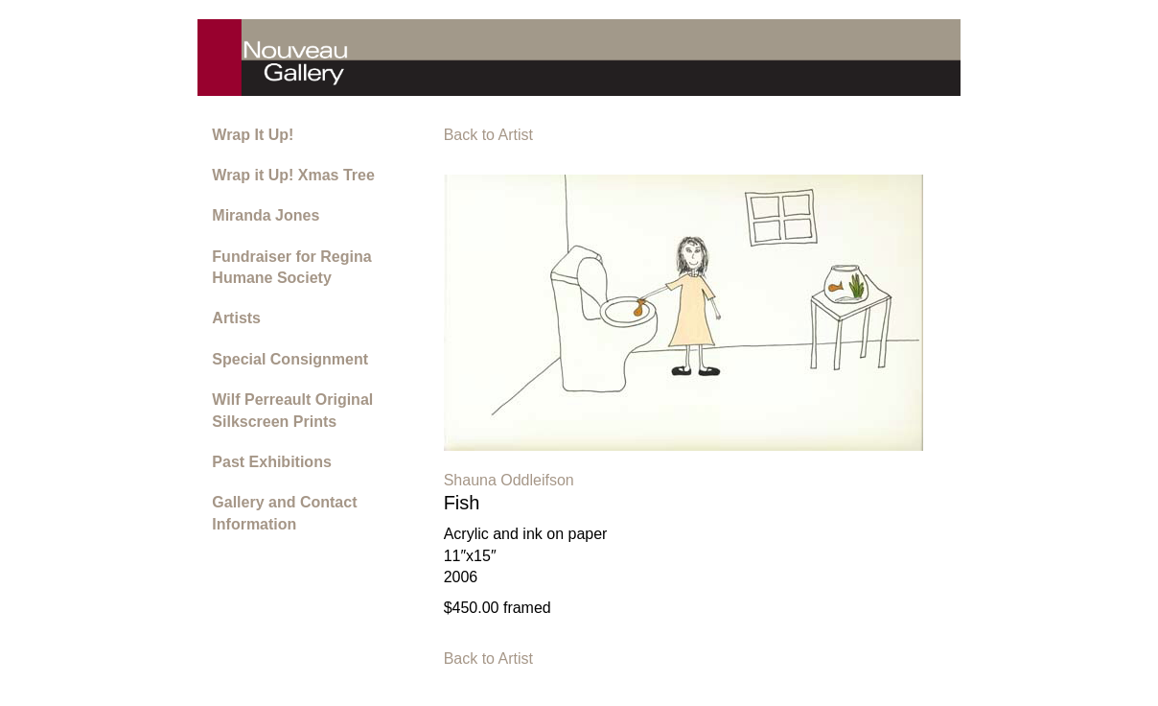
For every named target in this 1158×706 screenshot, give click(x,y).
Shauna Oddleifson (509, 480)
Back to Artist (488, 135)
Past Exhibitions (271, 462)
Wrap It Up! (252, 135)
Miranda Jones (265, 215)
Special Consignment (290, 359)
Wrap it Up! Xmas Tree (293, 175)
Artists (236, 318)
